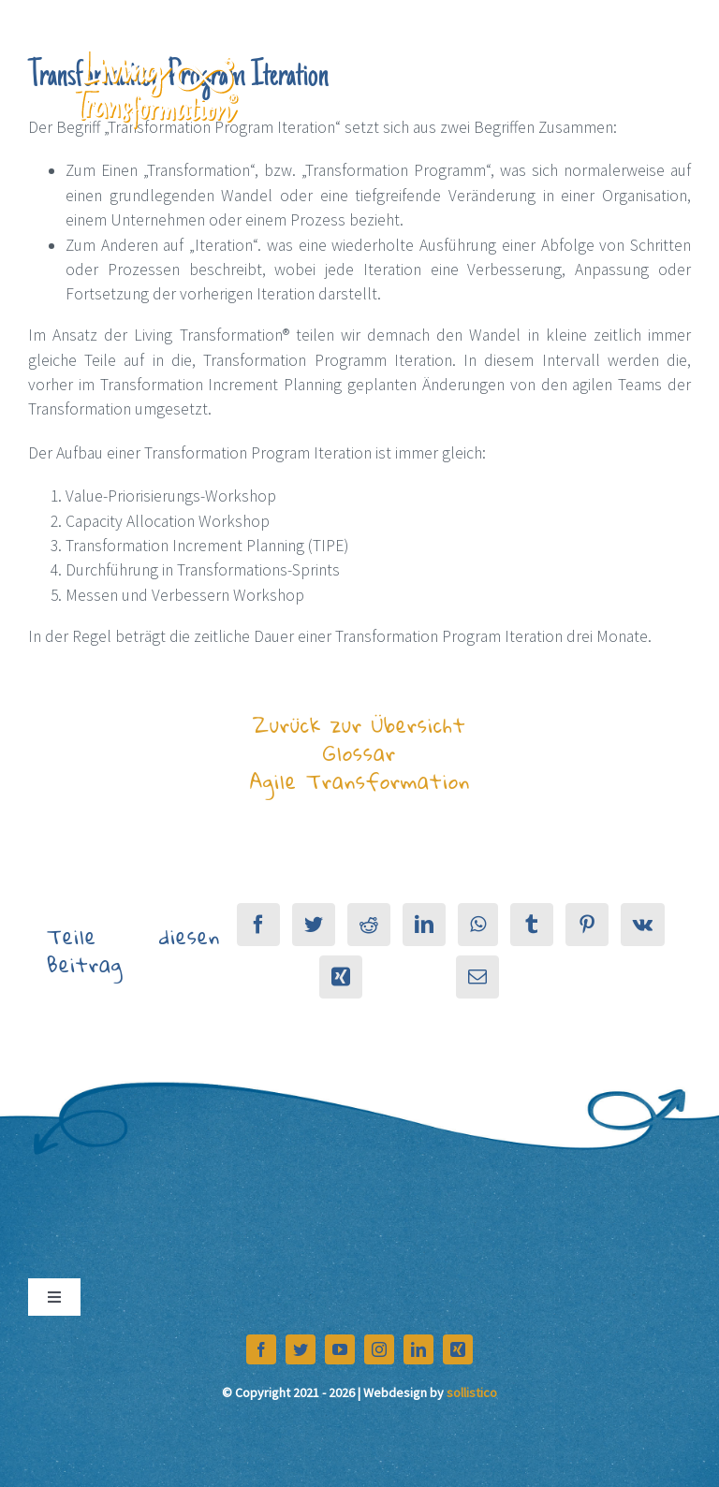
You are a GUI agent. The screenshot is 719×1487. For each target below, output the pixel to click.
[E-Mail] (477, 977)
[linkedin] (418, 1349)
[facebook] (261, 1349)
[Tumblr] (532, 924)
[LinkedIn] (424, 924)
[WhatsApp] (478, 924)
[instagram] (379, 1349)
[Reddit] (369, 924)
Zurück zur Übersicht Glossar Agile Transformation (360, 753)
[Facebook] (258, 924)
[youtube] (340, 1349)
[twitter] (300, 1349)
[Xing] (341, 977)
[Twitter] (313, 924)
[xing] (458, 1349)
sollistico (472, 1392)
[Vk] (642, 924)
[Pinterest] (587, 924)
